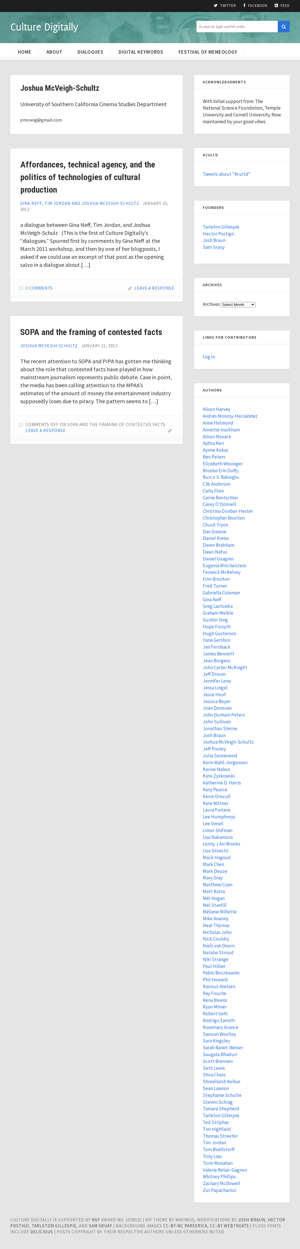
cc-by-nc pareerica (185, 1225)
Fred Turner (215, 586)
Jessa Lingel (215, 688)
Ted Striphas (216, 1122)
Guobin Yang (215, 620)
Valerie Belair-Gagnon (225, 1170)
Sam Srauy (214, 247)
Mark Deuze (215, 871)
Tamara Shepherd (221, 1108)
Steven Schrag (218, 1102)
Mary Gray (213, 878)
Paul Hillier (214, 966)
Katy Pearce (215, 789)
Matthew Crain (217, 884)
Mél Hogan (214, 898)
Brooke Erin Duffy (220, 470)
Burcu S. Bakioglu (221, 477)
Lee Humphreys (219, 817)
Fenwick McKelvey (222, 572)
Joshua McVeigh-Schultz (49, 345)
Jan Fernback (216, 647)
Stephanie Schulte (222, 1095)
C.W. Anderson (216, 484)
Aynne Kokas (215, 450)
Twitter (225, 5)
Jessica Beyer (216, 701)
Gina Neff (212, 599)
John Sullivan (217, 722)
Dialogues (91, 52)
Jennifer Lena (217, 681)
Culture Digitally (44, 26)
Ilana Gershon (216, 640)
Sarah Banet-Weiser (223, 1047)
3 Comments (39, 288)
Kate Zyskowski (219, 776)
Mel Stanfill (215, 905)
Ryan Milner (215, 1007)
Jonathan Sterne (220, 728)
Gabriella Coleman (221, 593)
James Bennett (218, 654)
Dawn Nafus (215, 552)
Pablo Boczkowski (221, 973)
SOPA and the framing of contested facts (91, 332)
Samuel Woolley (219, 1034)
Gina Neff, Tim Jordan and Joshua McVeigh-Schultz (79, 203)
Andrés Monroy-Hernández (230, 416)
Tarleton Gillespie (221, 227)
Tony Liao (212, 1156)
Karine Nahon (216, 769)
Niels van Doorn (219, 946)
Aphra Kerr (213, 443)
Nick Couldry (216, 939)
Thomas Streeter (220, 1136)
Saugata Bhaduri (220, 1054)
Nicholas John (217, 932)
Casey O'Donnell (219, 504)
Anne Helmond (218, 423)
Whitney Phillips (219, 1176)
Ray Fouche (214, 993)
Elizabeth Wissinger (223, 464)
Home (24, 52)
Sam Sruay (100, 1225)
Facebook (255, 5)
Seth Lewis (214, 1068)
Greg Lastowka (218, 606)
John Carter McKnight (225, 667)
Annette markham (221, 430)
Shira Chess (214, 1075)
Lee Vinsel (213, 823)
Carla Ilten (213, 491)
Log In (209, 357)
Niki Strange (215, 959)
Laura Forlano (217, 810)
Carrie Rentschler (220, 498)
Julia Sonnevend (220, 755)
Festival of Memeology (208, 52)
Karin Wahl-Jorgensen (225, 762)
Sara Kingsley (216, 1041)
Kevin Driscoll (217, 796)
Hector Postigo (218, 234)
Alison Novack (217, 436)
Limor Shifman (217, 830)
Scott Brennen (218, 1061)
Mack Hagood (217, 857)
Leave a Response (154, 288)
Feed (282, 5)
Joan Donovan (217, 708)
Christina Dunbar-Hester (228, 511)
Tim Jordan (214, 1142)
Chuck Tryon (215, 525)
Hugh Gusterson (219, 633)
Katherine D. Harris (222, 783)
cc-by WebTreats (229, 1225)
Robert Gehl (215, 1013)
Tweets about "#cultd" (227, 174)
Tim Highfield (217, 1129)
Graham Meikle (218, 613)
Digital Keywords (141, 52)
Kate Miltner (215, 803)
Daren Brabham (218, 545)
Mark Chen (213, 864)
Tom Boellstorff (219, 1149)
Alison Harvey (216, 409)
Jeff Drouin (214, 674)
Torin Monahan (218, 1163)
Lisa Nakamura (218, 837)
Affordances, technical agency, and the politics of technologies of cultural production (87, 177)
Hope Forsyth (217, 627)
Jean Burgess (216, 660)
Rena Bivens (215, 1000)
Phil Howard (215, 979)
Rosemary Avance (220, 1027)
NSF (96, 1219)
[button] (284, 26)
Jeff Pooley (214, 749)
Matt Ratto (214, 891)
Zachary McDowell (221, 1183)
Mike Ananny (215, 918)
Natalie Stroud (218, 952)
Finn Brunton (216, 579)
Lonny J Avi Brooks (221, 844)
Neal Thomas (216, 925)
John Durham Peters (224, 715)
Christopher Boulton (224, 518)
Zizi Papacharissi (219, 1190)
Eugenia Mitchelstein (224, 565)
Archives (211, 304)
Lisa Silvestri (215, 851)
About (54, 52)
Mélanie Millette (220, 912)
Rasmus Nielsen (219, 986)
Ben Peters (214, 457)
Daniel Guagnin (218, 559)
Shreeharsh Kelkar (221, 1081)
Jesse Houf (214, 694)
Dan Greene (214, 531)
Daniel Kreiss (216, 538)
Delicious (41, 1231)
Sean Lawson (216, 1088)
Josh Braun (214, 240)
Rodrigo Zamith (219, 1020)
